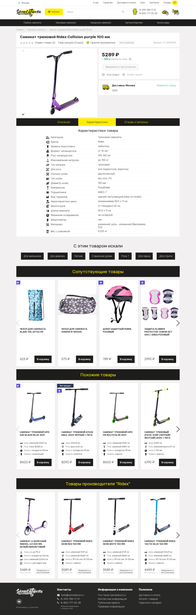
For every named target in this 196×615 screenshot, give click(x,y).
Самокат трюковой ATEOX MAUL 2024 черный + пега (77, 433)
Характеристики (97, 122)
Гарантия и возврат (150, 603)
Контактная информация (112, 599)
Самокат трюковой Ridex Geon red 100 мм (76, 542)
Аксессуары (163, 22)
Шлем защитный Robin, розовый (117, 330)
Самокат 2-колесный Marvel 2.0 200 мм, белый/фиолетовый (33, 544)
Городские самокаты (100, 22)
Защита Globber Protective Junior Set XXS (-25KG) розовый (158, 332)
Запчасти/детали (134, 22)
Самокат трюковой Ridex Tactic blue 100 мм (159, 542)
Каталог (53, 11)
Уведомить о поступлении (120, 66)
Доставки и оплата (126, 2)
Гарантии (108, 2)
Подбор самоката (32, 22)
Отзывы (171, 3)
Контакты (154, 2)
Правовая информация (111, 606)
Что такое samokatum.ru (112, 595)
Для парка (144, 256)
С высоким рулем (102, 256)
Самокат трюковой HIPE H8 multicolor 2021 (118, 433)
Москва (23, 3)
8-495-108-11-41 (147, 10)
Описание (63, 122)
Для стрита (165, 256)
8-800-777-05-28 (148, 13)
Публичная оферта (109, 603)
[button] (23, 113)
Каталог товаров (148, 599)
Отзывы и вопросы (136, 122)
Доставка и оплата (149, 595)
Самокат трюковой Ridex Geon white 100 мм (118, 542)
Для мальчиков (32, 256)
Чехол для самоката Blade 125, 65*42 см (33, 330)
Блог (143, 2)
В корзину (43, 359)
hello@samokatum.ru (70, 595)
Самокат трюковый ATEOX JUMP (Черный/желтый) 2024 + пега (157, 435)
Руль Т (125, 256)
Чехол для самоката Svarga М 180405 (74, 330)
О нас (96, 2)
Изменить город (166, 85)
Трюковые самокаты (66, 22)
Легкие (78, 256)
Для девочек (57, 256)
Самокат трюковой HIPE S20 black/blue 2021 (35, 433)
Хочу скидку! (113, 74)
